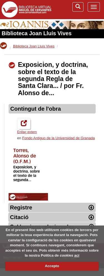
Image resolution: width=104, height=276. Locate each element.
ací (76, 255)
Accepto (52, 266)
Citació (52, 217)
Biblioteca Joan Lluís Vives (37, 33)
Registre (52, 207)
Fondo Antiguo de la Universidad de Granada (58, 138)
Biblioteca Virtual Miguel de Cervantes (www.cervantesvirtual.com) (26, 9)
